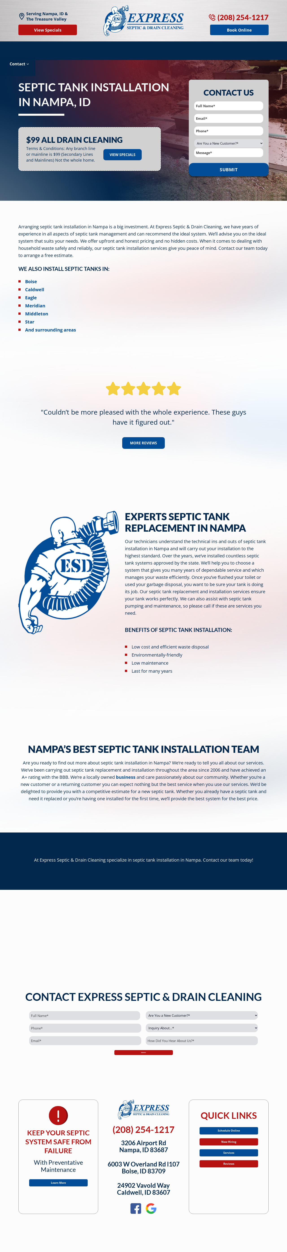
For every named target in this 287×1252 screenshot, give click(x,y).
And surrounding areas (50, 324)
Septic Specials (120, 48)
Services (228, 1166)
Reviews (158, 48)
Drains (56, 48)
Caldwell (34, 284)
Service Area (190, 48)
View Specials (47, 30)
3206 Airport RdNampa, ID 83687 (143, 1147)
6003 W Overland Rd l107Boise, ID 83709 (144, 1169)
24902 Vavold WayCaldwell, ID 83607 (143, 1190)
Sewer (84, 48)
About (224, 48)
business (125, 772)
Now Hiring (228, 1150)
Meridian (35, 300)
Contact (253, 48)
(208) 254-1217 (239, 17)
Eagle (31, 292)
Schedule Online (228, 1133)
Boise (31, 276)
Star (29, 316)
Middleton (36, 308)
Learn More (58, 1186)
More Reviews (143, 437)
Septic (28, 48)
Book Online (239, 30)
